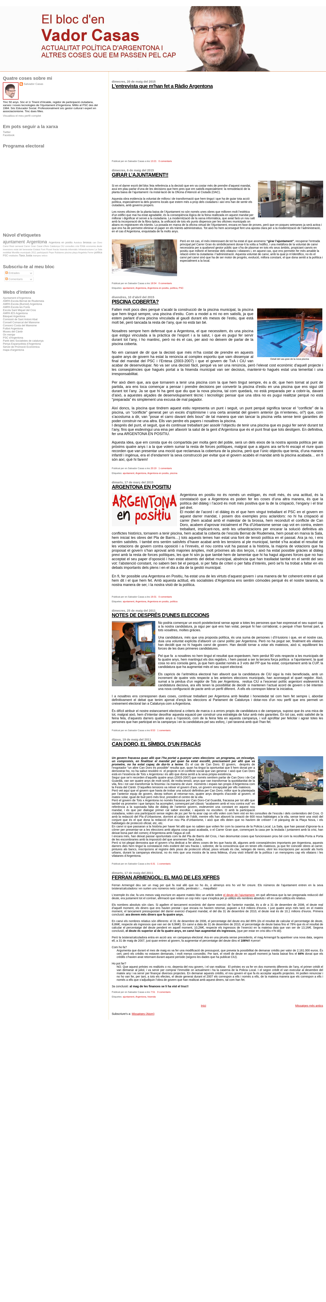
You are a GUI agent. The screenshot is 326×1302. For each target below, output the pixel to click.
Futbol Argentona (13, 328)
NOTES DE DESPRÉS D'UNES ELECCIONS (160, 615)
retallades (13, 255)
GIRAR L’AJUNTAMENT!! (140, 175)
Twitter (7, 132)
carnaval (19, 246)
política (173, 288)
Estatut (36, 249)
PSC (181, 288)
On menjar (9, 334)
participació (42, 252)
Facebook (8, 135)
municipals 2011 (28, 252)
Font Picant (46, 249)
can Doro (97, 242)
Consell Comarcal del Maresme (21, 322)
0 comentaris (165, 161)
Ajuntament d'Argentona (17, 297)
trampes (37, 255)
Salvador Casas (33, 83)
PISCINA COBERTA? (135, 301)
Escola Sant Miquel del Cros (19, 310)
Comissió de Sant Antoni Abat (20, 319)
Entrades (12, 273)
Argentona (140, 288)
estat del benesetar (23, 249)
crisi (77, 246)
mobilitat (7, 252)
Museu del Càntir (13, 331)
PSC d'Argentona (13, 337)
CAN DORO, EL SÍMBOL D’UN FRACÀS (156, 744)
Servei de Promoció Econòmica (21, 346)
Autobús (78, 242)
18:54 (153, 283)
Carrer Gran (30, 246)
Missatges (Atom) (143, 1013)
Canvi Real (8, 246)
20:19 (153, 468)
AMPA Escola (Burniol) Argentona (22, 304)
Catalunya (55, 246)
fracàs (56, 249)
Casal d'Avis (43, 246)
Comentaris (14, 279)
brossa (87, 242)
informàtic (73, 249)
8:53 (153, 730)
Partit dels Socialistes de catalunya (23, 340)
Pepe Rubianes (56, 252)
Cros (82, 246)
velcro (44, 255)
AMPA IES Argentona (15, 313)
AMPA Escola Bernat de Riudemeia (23, 300)
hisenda (152, 996)
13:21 (153, 161)
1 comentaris (165, 468)
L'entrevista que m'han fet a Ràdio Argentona (162, 86)
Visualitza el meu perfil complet (22, 115)
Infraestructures (86, 249)
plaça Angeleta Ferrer (83, 252)
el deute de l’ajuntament (238, 895)
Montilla (15, 252)
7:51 (153, 992)
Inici (203, 1005)
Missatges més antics (309, 1005)
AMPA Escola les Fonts (16, 307)
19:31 (153, 597)
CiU (62, 246)
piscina (173, 473)
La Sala (98, 249)
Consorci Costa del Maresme (20, 325)
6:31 (153, 863)
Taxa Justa (25, 255)
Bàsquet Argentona (14, 316)
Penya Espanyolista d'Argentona (22, 343)
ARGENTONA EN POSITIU (141, 487)
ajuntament (128, 288)
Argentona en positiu (158, 288)
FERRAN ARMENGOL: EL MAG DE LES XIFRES (166, 877)
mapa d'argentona (13, 349)
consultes (70, 246)
